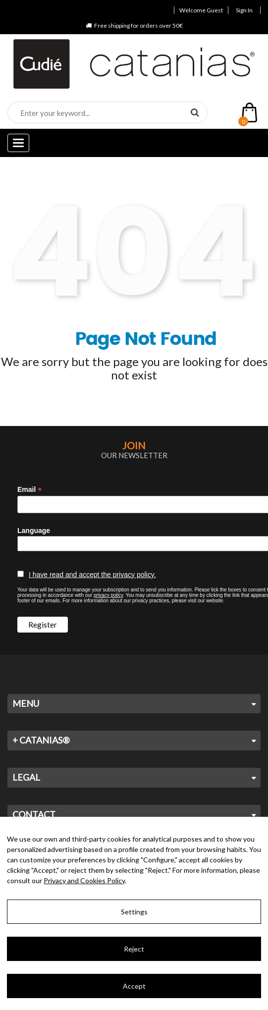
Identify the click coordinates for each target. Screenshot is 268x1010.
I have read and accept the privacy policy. (92, 575)
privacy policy (108, 595)
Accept (134, 986)
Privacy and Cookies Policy (84, 880)
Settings (134, 911)
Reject (134, 949)
